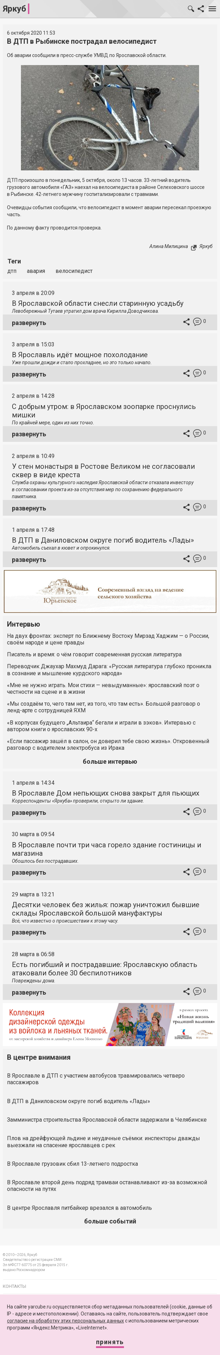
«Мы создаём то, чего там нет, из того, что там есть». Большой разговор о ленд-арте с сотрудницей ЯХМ (103, 707)
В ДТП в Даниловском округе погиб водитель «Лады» (103, 540)
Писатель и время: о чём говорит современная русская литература (94, 654)
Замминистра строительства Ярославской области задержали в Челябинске (107, 1119)
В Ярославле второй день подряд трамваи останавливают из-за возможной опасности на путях (107, 1185)
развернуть (29, 322)
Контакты (14, 1286)
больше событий (110, 1221)
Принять (110, 1342)
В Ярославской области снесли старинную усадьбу (97, 303)
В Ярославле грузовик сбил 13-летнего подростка (72, 1163)
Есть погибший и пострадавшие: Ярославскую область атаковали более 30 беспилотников (104, 968)
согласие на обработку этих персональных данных (65, 1321)
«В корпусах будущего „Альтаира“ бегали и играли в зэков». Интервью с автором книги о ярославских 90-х (101, 726)
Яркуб (14, 9)
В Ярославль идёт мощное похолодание (80, 355)
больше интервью (110, 761)
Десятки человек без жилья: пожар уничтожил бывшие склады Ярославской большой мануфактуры (105, 909)
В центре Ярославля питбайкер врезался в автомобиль (79, 1208)
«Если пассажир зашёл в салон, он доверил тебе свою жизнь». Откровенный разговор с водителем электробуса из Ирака (108, 744)
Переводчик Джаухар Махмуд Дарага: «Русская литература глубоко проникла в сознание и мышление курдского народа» (109, 669)
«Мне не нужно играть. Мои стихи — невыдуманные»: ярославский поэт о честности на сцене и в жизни (103, 688)
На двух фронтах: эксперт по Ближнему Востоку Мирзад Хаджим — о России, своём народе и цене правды (108, 639)
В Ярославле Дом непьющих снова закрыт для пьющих (105, 793)
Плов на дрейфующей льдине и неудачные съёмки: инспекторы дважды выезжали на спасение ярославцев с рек (103, 1141)
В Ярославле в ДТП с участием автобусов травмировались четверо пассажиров (96, 1079)
